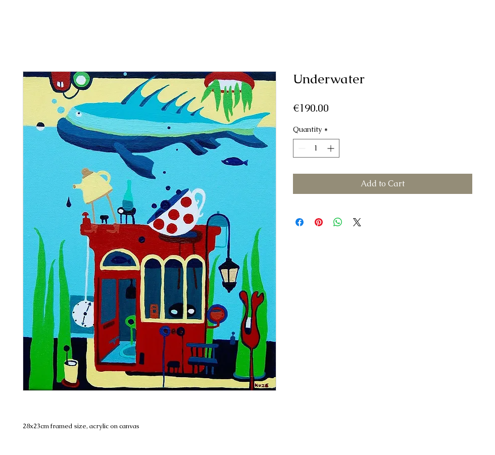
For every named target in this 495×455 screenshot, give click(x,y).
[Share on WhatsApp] (338, 222)
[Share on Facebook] (299, 222)
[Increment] (331, 148)
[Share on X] (357, 222)
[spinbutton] (316, 148)
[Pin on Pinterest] (319, 222)
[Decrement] (300, 148)
